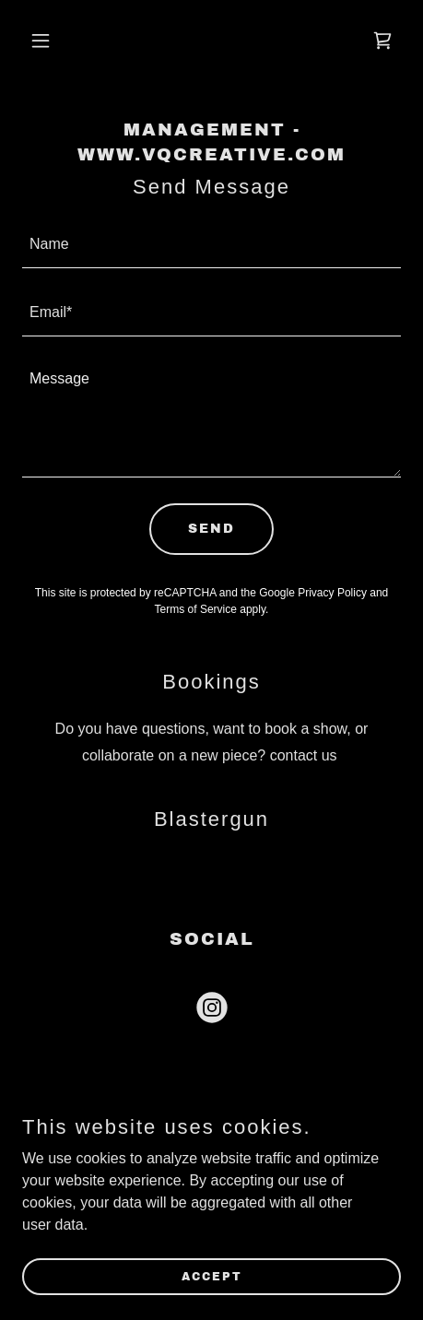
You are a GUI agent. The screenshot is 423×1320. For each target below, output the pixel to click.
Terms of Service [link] (196, 609)
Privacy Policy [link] (332, 592)
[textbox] (211, 245)
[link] (382, 40)
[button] (50, 40)
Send (211, 529)
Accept (212, 1275)
